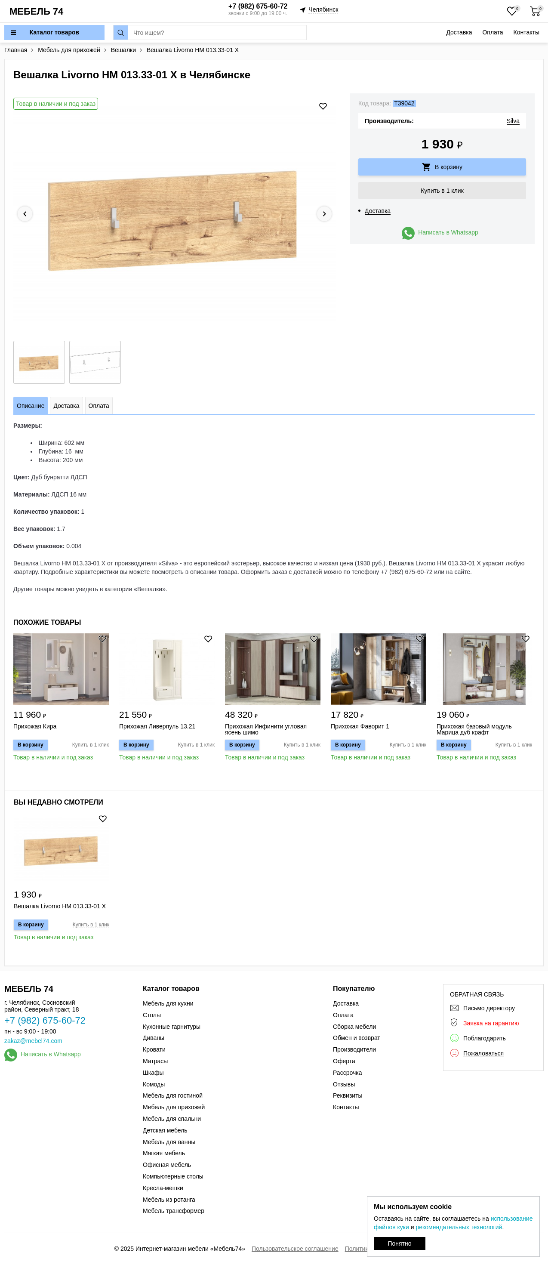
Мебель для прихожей (174, 1107)
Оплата (492, 32)
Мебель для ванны (169, 1141)
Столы (152, 1015)
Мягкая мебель (164, 1153)
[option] (174, 213)
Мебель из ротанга (169, 1199)
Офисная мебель (167, 1164)
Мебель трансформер (173, 1210)
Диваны (153, 1037)
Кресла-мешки (163, 1188)
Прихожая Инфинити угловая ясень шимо (266, 729)
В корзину (448, 167)
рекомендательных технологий (459, 1227)
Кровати (154, 1049)
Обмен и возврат (356, 1037)
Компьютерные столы (173, 1176)
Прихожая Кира (34, 726)
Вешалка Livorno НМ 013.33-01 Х (60, 906)
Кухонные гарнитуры (171, 1026)
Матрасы (155, 1061)
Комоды (154, 1084)
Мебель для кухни (168, 1003)
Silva (513, 120)
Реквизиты (348, 1095)
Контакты (526, 32)
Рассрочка (347, 1072)
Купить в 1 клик (442, 190)
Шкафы (153, 1072)
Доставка (459, 32)
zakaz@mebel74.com (33, 1040)
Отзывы (344, 1084)
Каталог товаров (54, 32)
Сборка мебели (354, 1026)
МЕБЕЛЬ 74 (36, 11)
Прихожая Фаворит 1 (360, 726)
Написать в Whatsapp (448, 232)
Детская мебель (165, 1130)
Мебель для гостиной (173, 1095)
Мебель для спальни (172, 1118)
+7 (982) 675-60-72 (257, 6)
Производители (354, 1049)
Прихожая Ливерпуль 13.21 (157, 726)
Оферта (344, 1061)
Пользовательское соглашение (295, 1248)
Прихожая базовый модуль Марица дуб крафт (474, 729)
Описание (30, 405)
